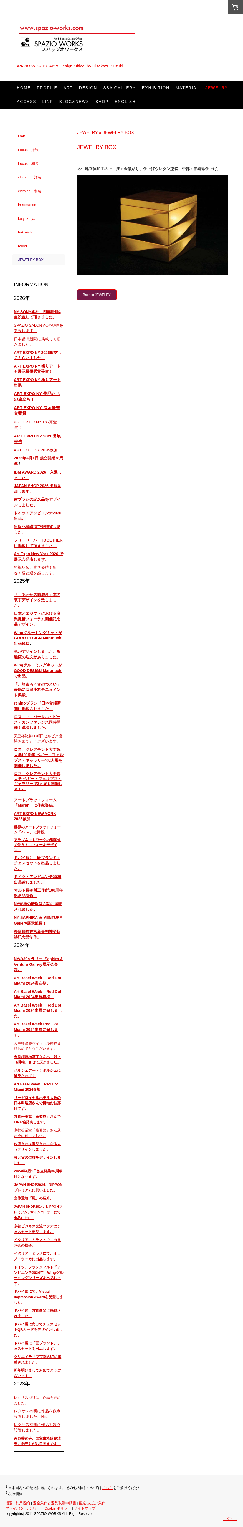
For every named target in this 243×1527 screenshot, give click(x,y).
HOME (24, 87)
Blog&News (74, 101)
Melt (21, 136)
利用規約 (23, 1503)
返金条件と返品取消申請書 (54, 1503)
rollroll (23, 246)
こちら (107, 1488)
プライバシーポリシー (24, 1508)
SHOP (102, 101)
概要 (9, 1503)
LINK (47, 101)
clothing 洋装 (29, 177)
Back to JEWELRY (97, 295)
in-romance (27, 205)
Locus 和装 (28, 164)
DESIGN (88, 87)
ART (68, 87)
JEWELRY (216, 87)
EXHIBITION (155, 87)
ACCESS (26, 101)
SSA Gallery (119, 87)
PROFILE (47, 87)
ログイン (230, 1519)
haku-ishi (25, 232)
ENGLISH (125, 101)
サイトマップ (84, 1508)
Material (187, 87)
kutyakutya (26, 219)
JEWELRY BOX (31, 260)
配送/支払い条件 (92, 1503)
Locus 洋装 (28, 150)
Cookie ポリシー (57, 1508)
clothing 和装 (29, 191)
